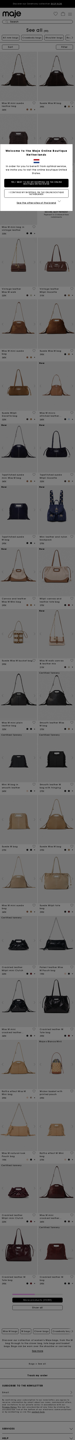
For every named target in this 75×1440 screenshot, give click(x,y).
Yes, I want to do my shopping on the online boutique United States (37, 183)
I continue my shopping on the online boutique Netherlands (37, 193)
